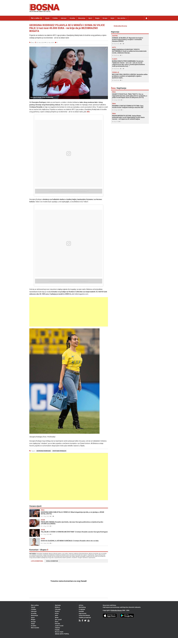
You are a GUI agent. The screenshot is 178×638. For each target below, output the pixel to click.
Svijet (112, 18)
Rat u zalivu (35, 605)
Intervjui (63, 18)
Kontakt (81, 611)
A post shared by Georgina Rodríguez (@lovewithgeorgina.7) (68, 191)
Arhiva (81, 605)
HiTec (57, 613)
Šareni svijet (59, 632)
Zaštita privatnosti (85, 617)
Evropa (105, 18)
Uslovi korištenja (84, 615)
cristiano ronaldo (59, 451)
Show (56, 617)
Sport (90, 18)
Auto (56, 615)
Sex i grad (58, 619)
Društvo (33, 625)
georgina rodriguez (44, 451)
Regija (97, 18)
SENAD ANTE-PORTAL (62, 634)
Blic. (88, 112)
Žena (56, 621)
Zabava (57, 627)
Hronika (72, 18)
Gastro (57, 611)
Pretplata (82, 609)
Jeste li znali (59, 625)
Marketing (82, 607)
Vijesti (47, 18)
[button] (106, 48)
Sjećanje (58, 605)
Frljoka (57, 630)
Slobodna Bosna (120, 26)
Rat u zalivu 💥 (36, 18)
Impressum (82, 613)
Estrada (57, 623)
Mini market (35, 627)
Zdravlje (58, 609)
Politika (55, 18)
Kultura (57, 607)
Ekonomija (81, 18)
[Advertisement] (68, 311)
